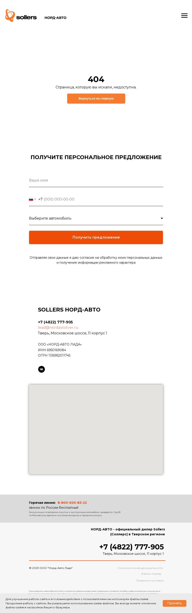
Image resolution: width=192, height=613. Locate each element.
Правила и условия (150, 580)
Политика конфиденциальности (140, 568)
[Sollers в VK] (41, 369)
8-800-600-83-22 (72, 503)
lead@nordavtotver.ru (58, 327)
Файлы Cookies (151, 573)
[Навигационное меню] (184, 15)
